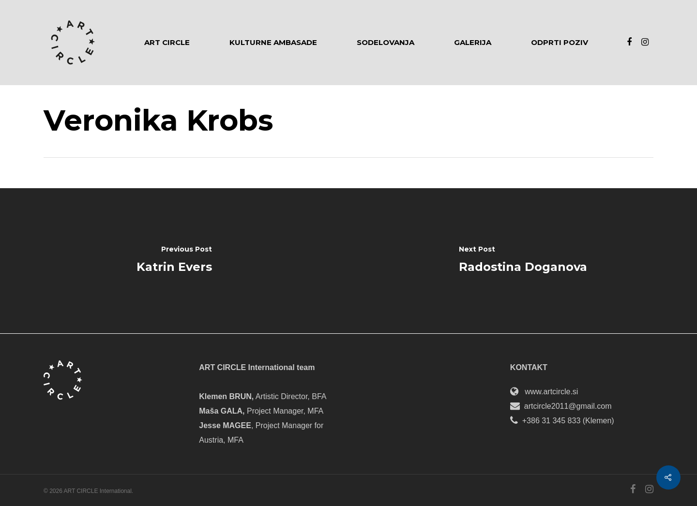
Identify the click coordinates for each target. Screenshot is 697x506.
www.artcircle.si (551, 391)
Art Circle (167, 42)
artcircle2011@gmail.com (568, 406)
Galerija (472, 42)
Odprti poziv (559, 42)
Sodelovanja (385, 42)
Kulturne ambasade (273, 42)
